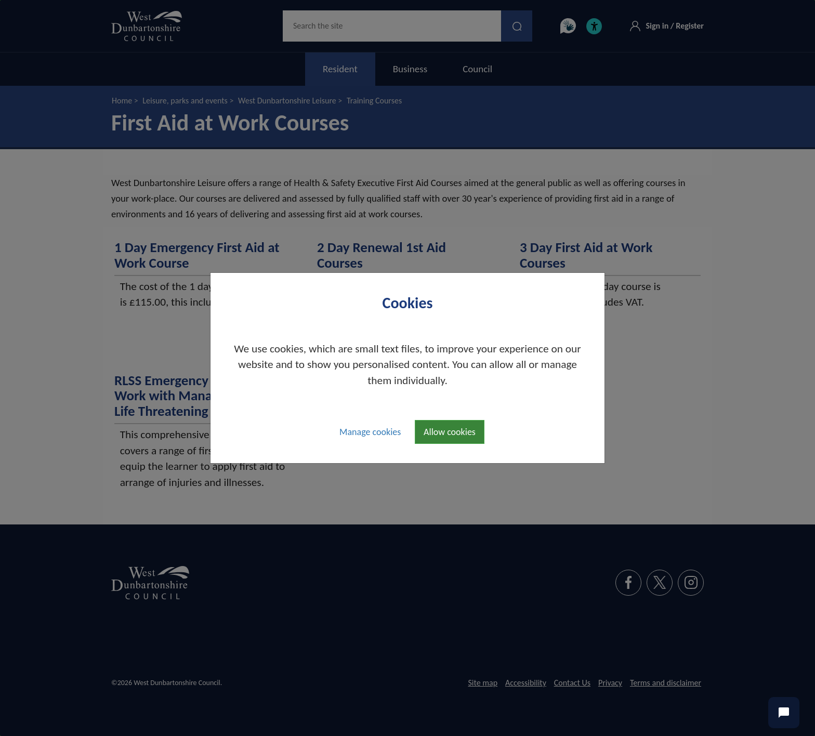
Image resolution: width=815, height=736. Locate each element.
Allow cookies (450, 432)
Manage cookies (370, 432)
